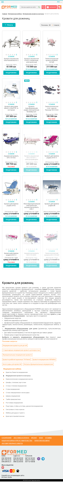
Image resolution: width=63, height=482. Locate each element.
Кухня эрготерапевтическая (15, 416)
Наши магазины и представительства (17, 441)
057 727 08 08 (30, 462)
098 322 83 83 (18, 462)
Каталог (51, 7)
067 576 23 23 (6, 460)
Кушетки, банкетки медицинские (17, 373)
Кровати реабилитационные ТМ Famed (16, 360)
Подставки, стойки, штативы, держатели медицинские (24, 406)
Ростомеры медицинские (14, 403)
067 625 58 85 (18, 460)
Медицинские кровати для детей (15, 346)
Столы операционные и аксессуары (17, 393)
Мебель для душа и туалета (15, 413)
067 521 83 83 (30, 459)
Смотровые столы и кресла (15, 410)
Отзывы (48, 438)
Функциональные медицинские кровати (17, 355)
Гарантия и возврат (42, 441)
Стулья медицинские (13, 389)
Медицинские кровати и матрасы (18, 376)
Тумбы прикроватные (13, 400)
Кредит (34, 438)
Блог (41, 438)
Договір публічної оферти (12, 444)
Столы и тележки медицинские (16, 386)
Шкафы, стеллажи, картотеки (16, 383)
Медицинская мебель (12, 369)
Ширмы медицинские (13, 396)
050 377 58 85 (30, 460)
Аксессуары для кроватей (12, 365)
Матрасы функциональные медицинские (38, 365)
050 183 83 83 (6, 459)
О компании (6, 438)
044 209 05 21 (6, 462)
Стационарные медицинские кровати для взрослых (21, 351)
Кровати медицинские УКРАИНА (44, 360)
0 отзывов (12, 55)
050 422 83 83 (18, 459)
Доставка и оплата (21, 438)
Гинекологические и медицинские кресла (19, 379)
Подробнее (11, 73)
